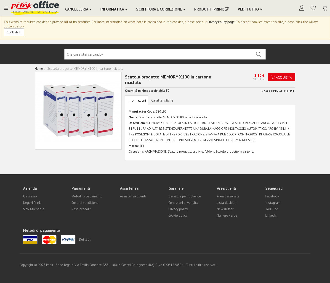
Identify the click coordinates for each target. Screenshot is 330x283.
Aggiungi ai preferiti (278, 91)
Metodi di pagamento (87, 196)
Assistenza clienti (133, 196)
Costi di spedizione (85, 202)
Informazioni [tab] (137, 100)
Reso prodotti (81, 209)
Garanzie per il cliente (184, 196)
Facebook (272, 196)
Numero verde (227, 215)
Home (39, 68)
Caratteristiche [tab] (162, 100)
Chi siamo (30, 196)
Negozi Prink (32, 202)
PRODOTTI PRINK (211, 9)
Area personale (228, 196)
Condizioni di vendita (183, 202)
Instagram (272, 202)
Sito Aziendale (33, 209)
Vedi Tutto (250, 9)
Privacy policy (178, 209)
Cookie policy (177, 215)
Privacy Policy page (221, 22)
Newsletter (225, 209)
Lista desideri (226, 202)
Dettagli (85, 239)
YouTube (271, 209)
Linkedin (271, 215)
